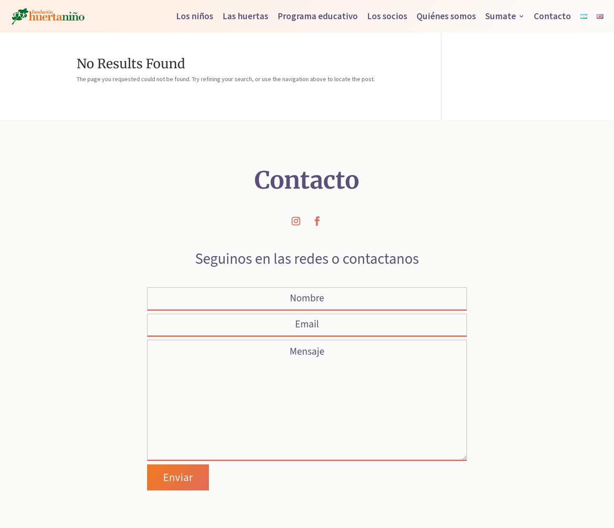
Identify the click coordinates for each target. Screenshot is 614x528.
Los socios (387, 16)
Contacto (552, 16)
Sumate (500, 16)
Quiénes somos (446, 16)
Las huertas (245, 16)
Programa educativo (318, 16)
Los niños (194, 16)
